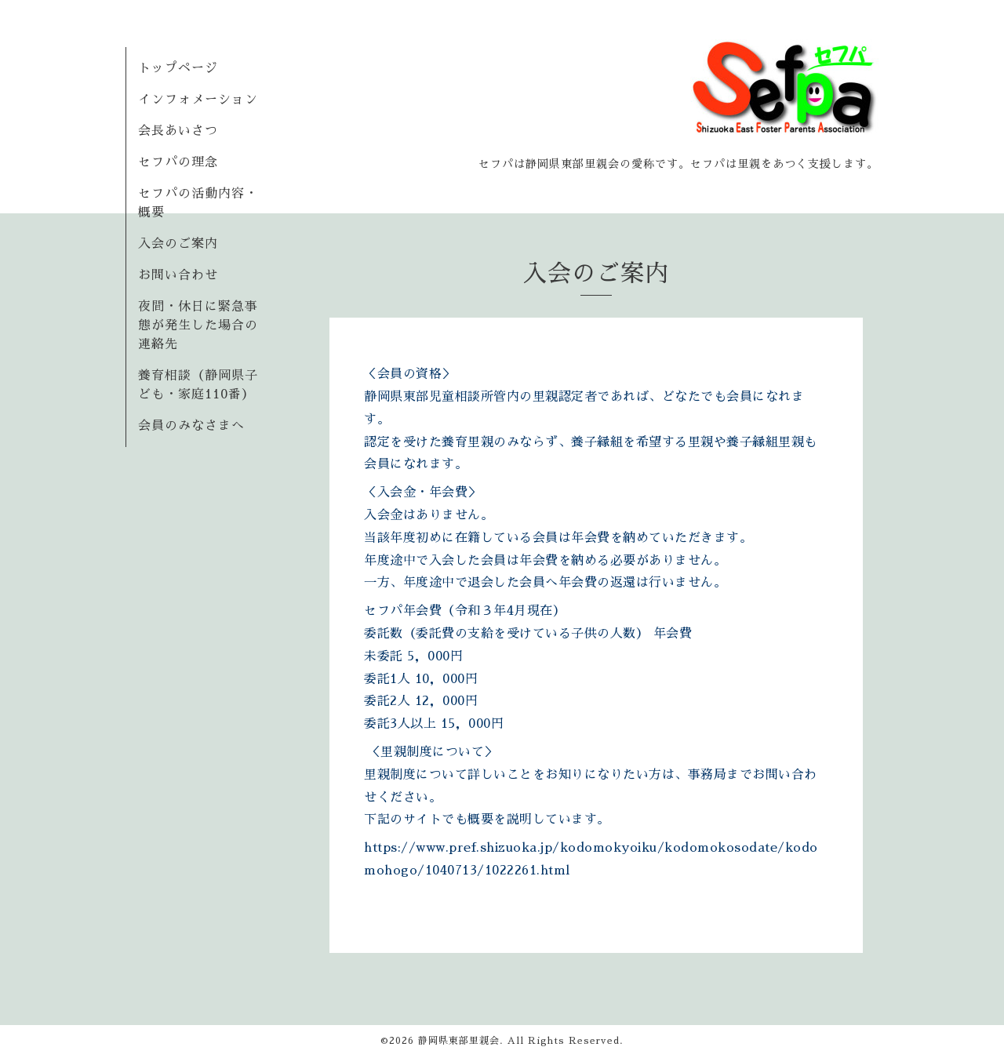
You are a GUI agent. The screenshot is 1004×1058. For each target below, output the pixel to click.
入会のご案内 (178, 244)
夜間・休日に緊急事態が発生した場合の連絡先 (198, 325)
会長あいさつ (178, 131)
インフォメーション (198, 99)
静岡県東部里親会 (459, 1040)
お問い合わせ (178, 275)
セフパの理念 (178, 162)
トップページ (178, 68)
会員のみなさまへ (191, 426)
